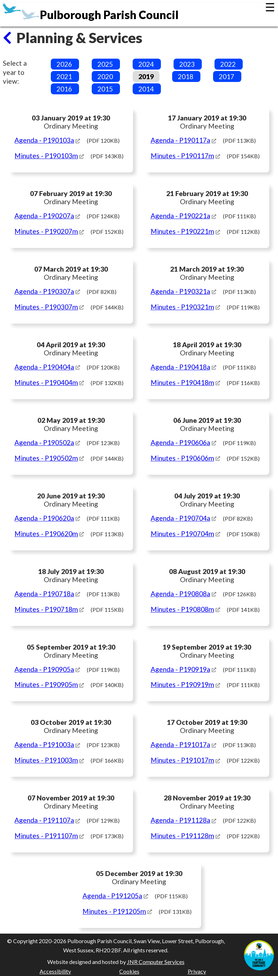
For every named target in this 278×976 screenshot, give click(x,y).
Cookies (129, 971)
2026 (64, 64)
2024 (146, 64)
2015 (105, 89)
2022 (228, 64)
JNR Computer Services (156, 961)
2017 (226, 76)
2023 (187, 64)
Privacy (197, 971)
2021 (64, 76)
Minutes (46, 156)
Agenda (44, 140)
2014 (146, 89)
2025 (105, 64)
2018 (185, 76)
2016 (64, 89)
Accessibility (55, 971)
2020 (105, 76)
